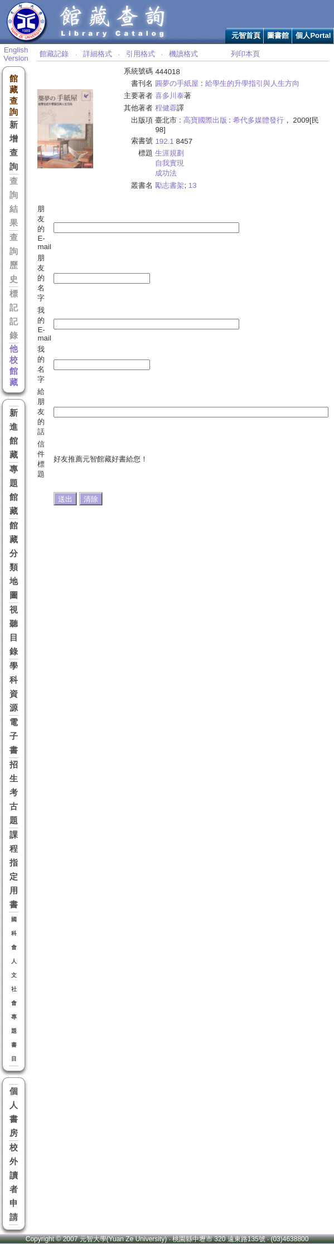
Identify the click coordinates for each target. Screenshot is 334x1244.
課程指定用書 (13, 869)
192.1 (164, 141)
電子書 (13, 736)
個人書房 (13, 1112)
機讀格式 (183, 54)
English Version (15, 54)
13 (192, 185)
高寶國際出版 (205, 120)
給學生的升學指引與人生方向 (252, 83)
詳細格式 (97, 54)
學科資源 (13, 687)
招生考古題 (13, 792)
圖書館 (278, 35)
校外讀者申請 (13, 1182)
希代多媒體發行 (258, 120)
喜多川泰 (169, 95)
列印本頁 (245, 54)
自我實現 (169, 163)
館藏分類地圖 (13, 560)
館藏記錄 (54, 54)
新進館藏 (13, 434)
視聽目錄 (13, 630)
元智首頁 (245, 35)
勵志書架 (169, 185)
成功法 (166, 173)
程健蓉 (166, 108)
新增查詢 (13, 145)
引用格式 (140, 54)
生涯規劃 (169, 153)
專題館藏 (13, 490)
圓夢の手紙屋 (177, 83)
